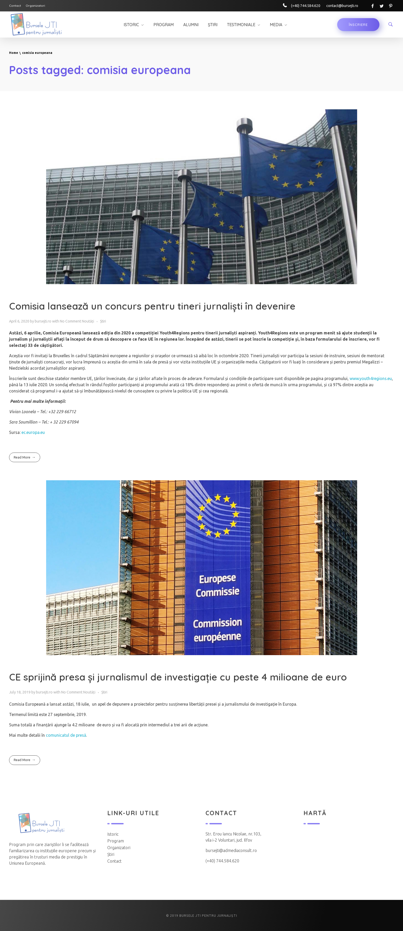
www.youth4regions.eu (371, 378)
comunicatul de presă (66, 735)
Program (115, 841)
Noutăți (88, 321)
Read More (22, 457)
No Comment (70, 321)
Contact (114, 861)
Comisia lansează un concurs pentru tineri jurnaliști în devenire (152, 306)
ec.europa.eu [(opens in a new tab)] (33, 432)
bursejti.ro (43, 321)
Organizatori (118, 847)
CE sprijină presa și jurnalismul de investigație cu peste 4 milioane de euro (178, 677)
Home (13, 52)
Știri (103, 321)
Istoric (112, 834)
